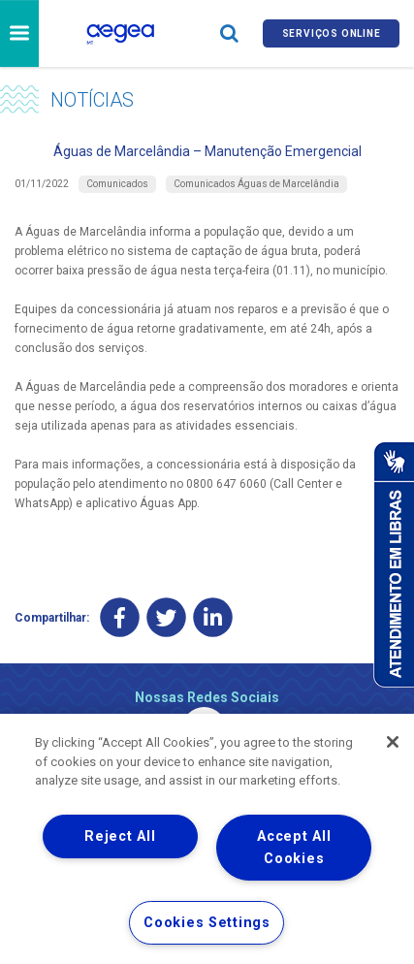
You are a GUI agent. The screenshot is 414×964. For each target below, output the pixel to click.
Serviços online (331, 33)
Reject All (119, 836)
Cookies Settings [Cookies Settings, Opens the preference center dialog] (207, 923)
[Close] (392, 742)
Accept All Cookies (294, 847)
